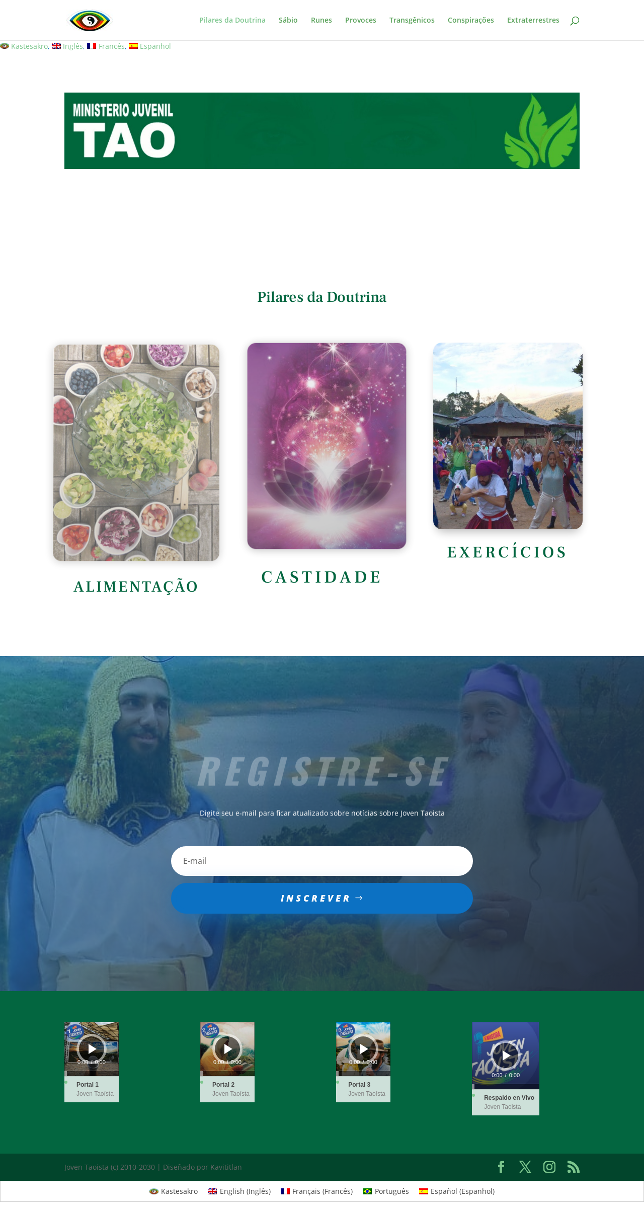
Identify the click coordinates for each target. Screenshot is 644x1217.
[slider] (91, 1073)
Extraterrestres (533, 21)
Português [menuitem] (392, 1191)
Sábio (288, 21)
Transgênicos (412, 21)
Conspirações (471, 21)
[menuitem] (24, 46)
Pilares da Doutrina (232, 21)
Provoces (360, 21)
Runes (321, 21)
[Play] (93, 1049)
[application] (91, 1049)
